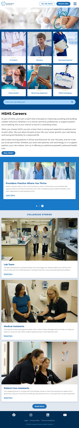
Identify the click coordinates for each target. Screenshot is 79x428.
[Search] (72, 102)
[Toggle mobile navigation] (75, 4)
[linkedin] (47, 415)
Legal (26, 420)
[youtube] (65, 415)
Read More (39, 406)
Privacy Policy (35, 420)
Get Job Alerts (47, 4)
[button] (36, 206)
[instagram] (31, 415)
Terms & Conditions (48, 420)
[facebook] (13, 415)
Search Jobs (63, 4)
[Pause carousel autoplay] (42, 206)
